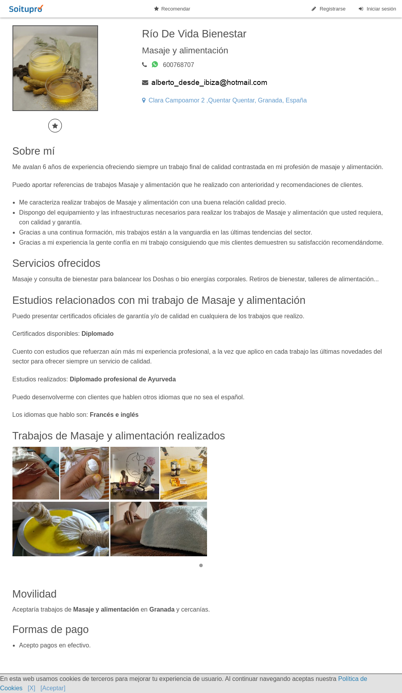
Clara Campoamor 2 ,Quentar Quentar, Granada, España (224, 100)
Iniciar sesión (377, 9)
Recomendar (172, 9)
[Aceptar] (52, 688)
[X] (31, 688)
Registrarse (328, 9)
